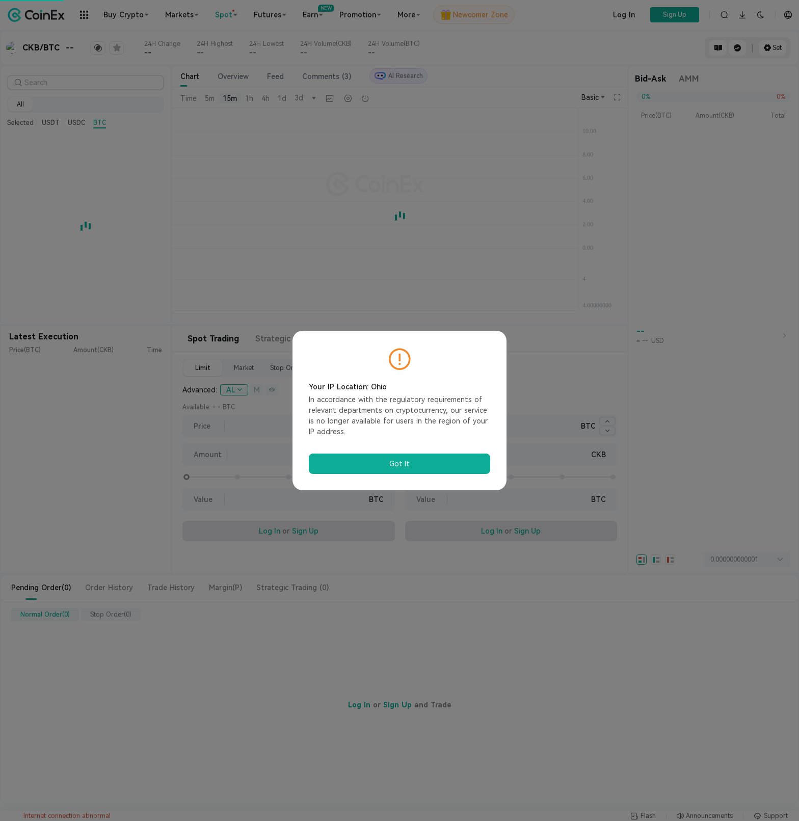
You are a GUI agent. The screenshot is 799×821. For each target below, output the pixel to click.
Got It (399, 464)
